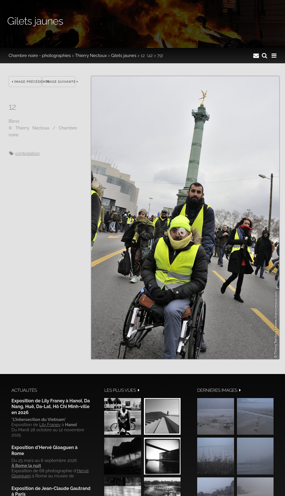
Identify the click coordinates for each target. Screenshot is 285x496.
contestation (27, 153)
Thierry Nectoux (91, 55)
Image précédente (26, 82)
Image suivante (60, 82)
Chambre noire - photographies (40, 55)
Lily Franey (49, 424)
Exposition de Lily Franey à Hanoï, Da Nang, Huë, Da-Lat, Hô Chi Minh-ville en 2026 (50, 406)
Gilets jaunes (123, 55)
